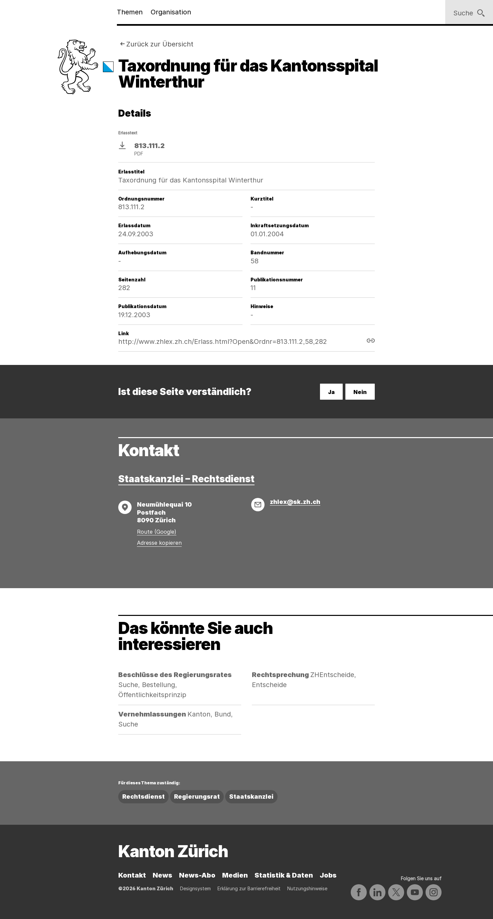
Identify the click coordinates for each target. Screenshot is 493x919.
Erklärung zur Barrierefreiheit (249, 888)
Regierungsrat (197, 796)
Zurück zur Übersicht (159, 44)
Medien (235, 875)
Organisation (171, 12)
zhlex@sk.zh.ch (295, 501)
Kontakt (132, 875)
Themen (130, 12)
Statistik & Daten (284, 875)
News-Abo (197, 875)
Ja (331, 392)
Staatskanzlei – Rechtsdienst (186, 479)
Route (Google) (156, 531)
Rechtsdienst (143, 796)
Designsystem (195, 888)
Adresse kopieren (159, 542)
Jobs (328, 875)
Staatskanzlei (251, 796)
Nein (360, 392)
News (162, 875)
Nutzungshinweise (307, 888)
